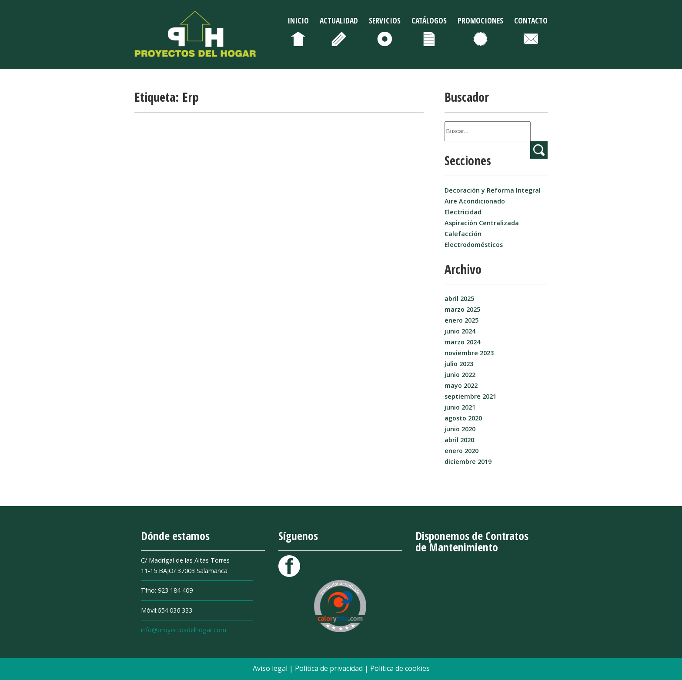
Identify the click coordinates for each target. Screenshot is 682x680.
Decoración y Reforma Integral (493, 190)
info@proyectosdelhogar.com (183, 630)
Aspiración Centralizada (482, 223)
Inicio (298, 20)
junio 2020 (460, 429)
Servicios (385, 20)
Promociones (480, 20)
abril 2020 (459, 440)
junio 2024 (460, 331)
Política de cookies (400, 668)
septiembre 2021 (470, 396)
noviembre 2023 (469, 353)
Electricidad (463, 212)
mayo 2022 (461, 385)
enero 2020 (461, 451)
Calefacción (463, 234)
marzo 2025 (462, 309)
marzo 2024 (462, 342)
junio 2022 (460, 374)
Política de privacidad (329, 668)
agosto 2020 (463, 418)
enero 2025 (461, 320)
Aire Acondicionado (475, 201)
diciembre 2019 (468, 461)
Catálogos (429, 20)
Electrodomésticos (474, 244)
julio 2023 (459, 364)
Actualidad (339, 20)
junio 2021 (460, 407)
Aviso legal (271, 668)
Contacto (531, 20)
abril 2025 (459, 298)
